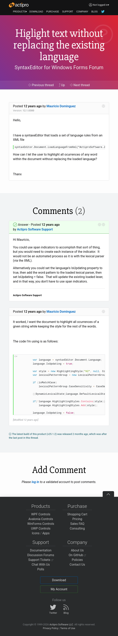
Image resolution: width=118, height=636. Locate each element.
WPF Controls (40, 514)
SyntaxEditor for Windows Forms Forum (59, 67)
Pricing (77, 519)
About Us (77, 550)
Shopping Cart (77, 514)
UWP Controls (41, 528)
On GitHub (77, 555)
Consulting (77, 528)
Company (77, 542)
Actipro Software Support (35, 229)
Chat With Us (41, 564)
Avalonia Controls (41, 519)
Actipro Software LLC (61, 624)
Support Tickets (40, 560)
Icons (36, 533)
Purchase (77, 506)
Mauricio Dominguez (61, 106)
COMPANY (82, 11)
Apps (46, 533)
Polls (40, 569)
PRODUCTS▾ (20, 11)
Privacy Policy (50, 628)
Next (80, 85)
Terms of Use (67, 628)
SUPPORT (67, 11)
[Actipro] (19, 5)
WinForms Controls (40, 524)
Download (59, 580)
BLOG (94, 11)
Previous (41, 85)
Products (40, 506)
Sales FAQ (77, 524)
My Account (59, 589)
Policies (77, 560)
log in (35, 482)
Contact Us (77, 564)
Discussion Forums (40, 555)
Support (40, 542)
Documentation (40, 550)
